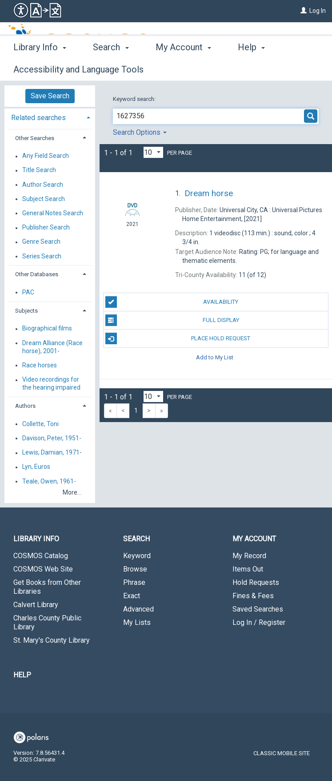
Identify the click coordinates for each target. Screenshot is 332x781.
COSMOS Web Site (43, 569)
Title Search (39, 170)
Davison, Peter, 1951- (51, 438)
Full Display (172, 320)
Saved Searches (257, 609)
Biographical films (47, 328)
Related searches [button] (38, 117)
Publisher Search (46, 227)
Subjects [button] (26, 310)
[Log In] (303, 10)
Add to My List (214, 357)
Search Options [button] (140, 132)
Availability (172, 302)
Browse (135, 569)
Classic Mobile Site (281, 753)
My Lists (137, 622)
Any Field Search (45, 156)
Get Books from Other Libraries (47, 587)
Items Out (247, 569)
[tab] (49, 117)
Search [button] (110, 68)
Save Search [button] (50, 96)
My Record (249, 556)
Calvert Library (35, 604)
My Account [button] (183, 68)
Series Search (41, 256)
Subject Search (43, 198)
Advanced (138, 609)
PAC (28, 292)
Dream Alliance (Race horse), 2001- (52, 346)
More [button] (255, 69)
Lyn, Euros (36, 467)
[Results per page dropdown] (153, 152)
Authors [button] (25, 406)
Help (22, 675)
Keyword (137, 556)
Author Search (42, 184)
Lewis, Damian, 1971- (52, 452)
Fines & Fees (253, 596)
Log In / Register (258, 622)
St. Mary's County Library (51, 640)
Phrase (134, 582)
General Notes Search (52, 213)
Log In (317, 10)
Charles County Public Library (47, 622)
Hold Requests (255, 582)
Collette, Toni (40, 423)
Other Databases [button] (36, 274)
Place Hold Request (178, 338)
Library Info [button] (39, 68)
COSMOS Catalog (40, 556)
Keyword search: (135, 99)
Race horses (39, 365)
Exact (131, 596)
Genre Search (41, 242)
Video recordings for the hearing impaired (51, 383)
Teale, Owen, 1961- (49, 481)
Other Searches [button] (34, 138)
